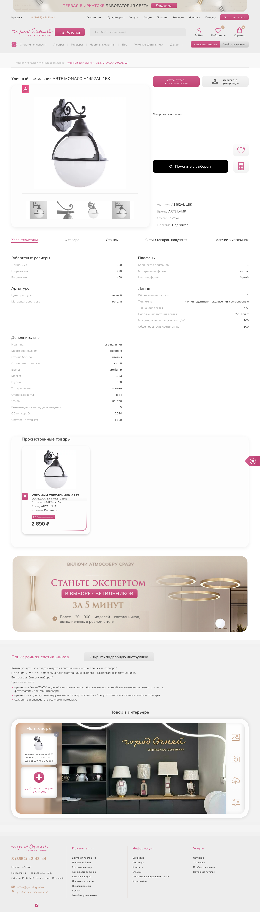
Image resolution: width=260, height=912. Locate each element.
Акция (147, 17)
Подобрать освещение (110, 32)
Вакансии (138, 857)
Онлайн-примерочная (84, 895)
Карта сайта (140, 881)
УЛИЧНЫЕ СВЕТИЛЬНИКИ (148, 44)
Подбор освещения (234, 44)
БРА (124, 44)
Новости (178, 17)
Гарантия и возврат (83, 867)
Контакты (138, 867)
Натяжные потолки (205, 44)
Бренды (76, 890)
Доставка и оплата (83, 881)
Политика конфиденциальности (151, 876)
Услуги (133, 17)
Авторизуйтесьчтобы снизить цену (176, 81)
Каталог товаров (81, 876)
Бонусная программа (84, 857)
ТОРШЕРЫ (77, 44)
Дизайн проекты (81, 885)
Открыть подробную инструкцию (119, 657)
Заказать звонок (234, 17)
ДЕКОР (174, 44)
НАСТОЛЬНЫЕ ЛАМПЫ (102, 44)
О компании (95, 17)
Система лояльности (33, 44)
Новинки (194, 17)
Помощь (210, 17)
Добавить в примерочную (225, 81)
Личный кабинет (81, 862)
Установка (199, 862)
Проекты (162, 17)
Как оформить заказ (84, 871)
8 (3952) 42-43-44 (43, 17)
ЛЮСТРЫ (58, 44)
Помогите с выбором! (190, 166)
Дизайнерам (116, 17)
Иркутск (16, 17)
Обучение (198, 857)
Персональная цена (43, 517)
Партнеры (138, 862)
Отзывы (137, 871)
